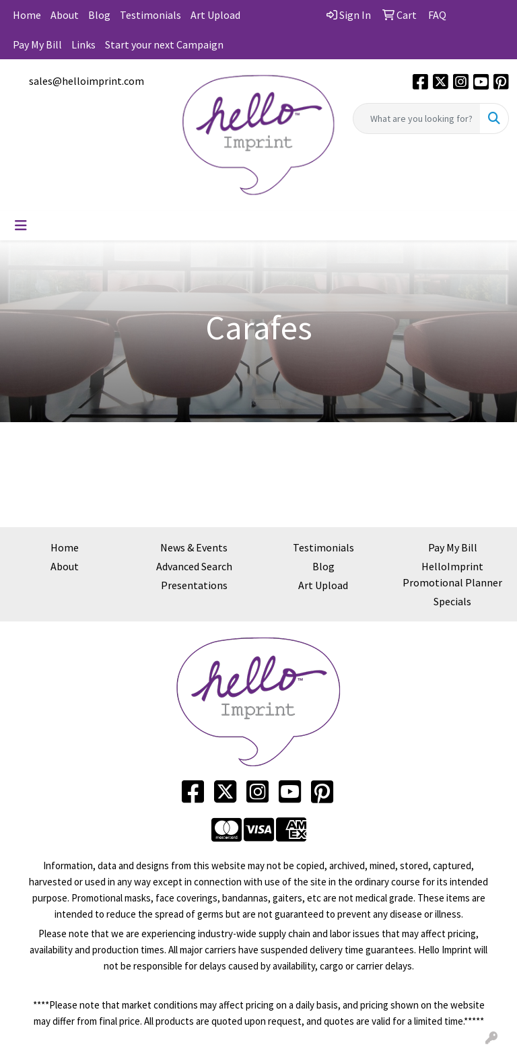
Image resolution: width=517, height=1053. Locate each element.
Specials (452, 601)
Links (83, 44)
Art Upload (215, 15)
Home (27, 15)
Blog (99, 15)
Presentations (194, 585)
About (64, 15)
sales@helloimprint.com (86, 81)
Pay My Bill (37, 44)
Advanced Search (194, 566)
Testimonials (150, 15)
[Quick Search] (417, 118)
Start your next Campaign (164, 44)
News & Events (194, 547)
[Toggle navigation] (21, 225)
